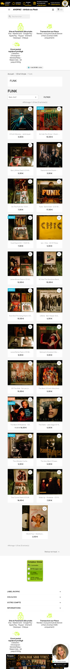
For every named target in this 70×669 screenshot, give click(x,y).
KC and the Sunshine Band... (49, 279)
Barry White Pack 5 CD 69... (20, 170)
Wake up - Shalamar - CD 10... (49, 497)
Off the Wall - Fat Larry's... (20, 388)
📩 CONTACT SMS (60, 665)
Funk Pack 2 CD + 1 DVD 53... (21, 243)
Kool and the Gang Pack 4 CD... (20, 316)
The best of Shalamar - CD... (20, 425)
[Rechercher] (19, 16)
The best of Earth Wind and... (49, 388)
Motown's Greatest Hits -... (49, 352)
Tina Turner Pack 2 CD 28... (20, 497)
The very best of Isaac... (49, 461)
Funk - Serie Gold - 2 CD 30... (49, 207)
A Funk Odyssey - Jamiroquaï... (21, 134)
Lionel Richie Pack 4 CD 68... (21, 352)
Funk (13, 81)
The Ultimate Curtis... (20, 461)
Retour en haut (52, 551)
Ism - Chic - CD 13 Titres (49, 243)
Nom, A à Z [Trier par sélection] (23, 97)
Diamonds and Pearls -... (49, 170)
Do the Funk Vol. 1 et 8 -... (20, 207)
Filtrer (47, 97)
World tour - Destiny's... (35, 534)
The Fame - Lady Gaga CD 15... (49, 425)
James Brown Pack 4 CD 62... (20, 279)
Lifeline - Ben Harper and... (49, 316)
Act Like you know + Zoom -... (49, 134)
